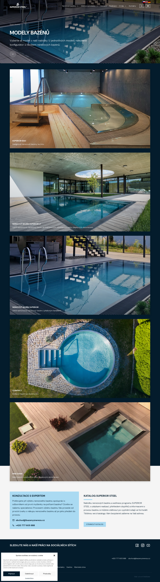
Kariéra (69, 567)
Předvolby (47, 574)
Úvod (11, 24)
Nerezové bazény (69, 7)
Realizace (113, 7)
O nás (121, 7)
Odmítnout (29, 574)
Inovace (104, 7)
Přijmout (11, 574)
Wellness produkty (88, 7)
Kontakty (132, 7)
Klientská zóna (79, 567)
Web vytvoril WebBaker (142, 577)
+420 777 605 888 (25, 525)
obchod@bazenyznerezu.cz (30, 520)
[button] (54, 555)
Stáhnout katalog (94, 524)
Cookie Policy (29, 578)
